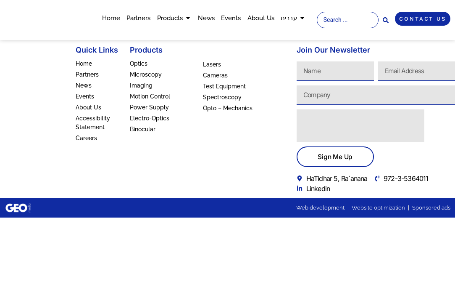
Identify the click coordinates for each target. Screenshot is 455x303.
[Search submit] (386, 20)
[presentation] (360, 125)
